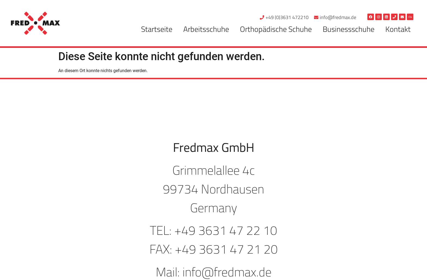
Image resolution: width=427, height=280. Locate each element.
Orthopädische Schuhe (276, 29)
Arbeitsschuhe (206, 29)
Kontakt (398, 29)
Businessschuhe (348, 29)
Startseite (156, 29)
